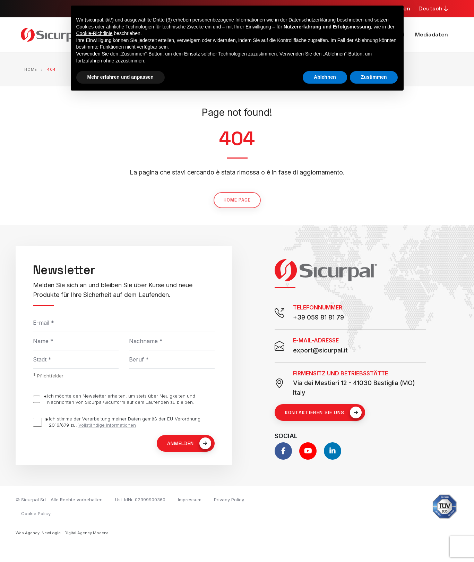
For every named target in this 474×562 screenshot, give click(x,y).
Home (30, 69)
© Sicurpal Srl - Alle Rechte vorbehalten (59, 499)
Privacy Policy (229, 499)
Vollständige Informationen (107, 425)
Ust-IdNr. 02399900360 (140, 499)
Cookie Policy (36, 513)
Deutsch (434, 8)
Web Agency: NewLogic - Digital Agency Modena (62, 532)
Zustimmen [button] (374, 77)
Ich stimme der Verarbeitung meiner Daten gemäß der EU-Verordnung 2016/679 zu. (124, 422)
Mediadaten (431, 34)
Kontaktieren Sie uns (323, 412)
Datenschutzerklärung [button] (312, 20)
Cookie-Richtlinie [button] (94, 33)
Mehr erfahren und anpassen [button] (120, 77)
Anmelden (189, 443)
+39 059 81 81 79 (318, 317)
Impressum (189, 499)
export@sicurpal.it (320, 350)
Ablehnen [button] (325, 77)
